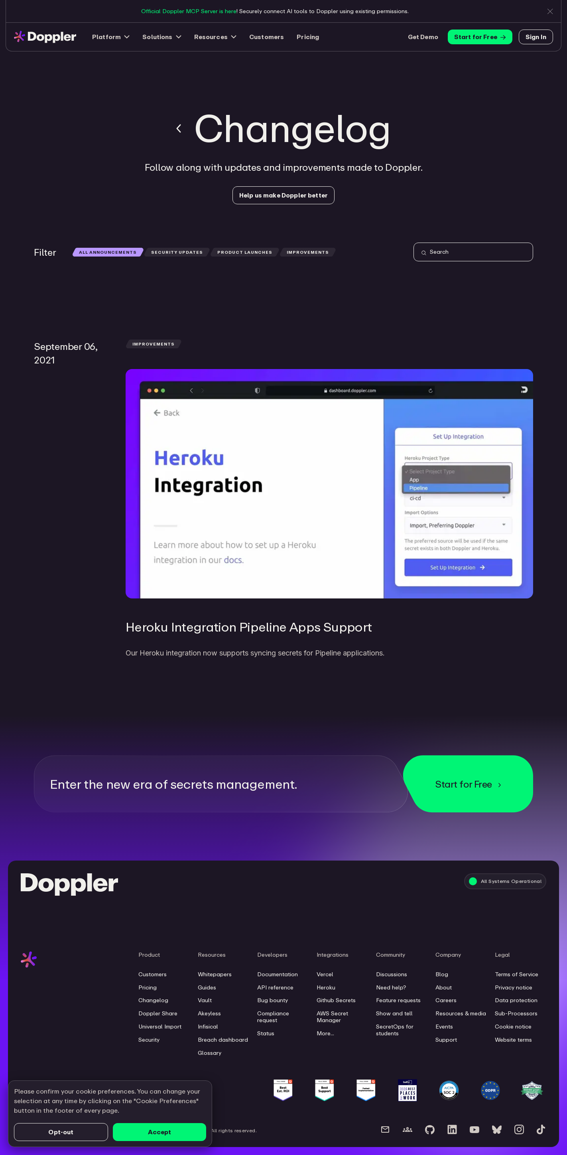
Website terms (513, 1040)
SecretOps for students (394, 1030)
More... (325, 1033)
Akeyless (209, 1013)
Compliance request (273, 1016)
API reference (275, 987)
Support (446, 1040)
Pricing (308, 36)
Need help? (391, 987)
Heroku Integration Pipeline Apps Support (249, 626)
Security (148, 1040)
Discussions (391, 974)
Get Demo (423, 36)
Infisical (208, 1026)
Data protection (516, 1000)
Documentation (277, 974)
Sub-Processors (516, 1013)
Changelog (153, 1000)
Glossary (209, 1053)
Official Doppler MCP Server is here (188, 11)
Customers (266, 36)
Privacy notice (513, 987)
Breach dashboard (223, 1040)
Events (444, 1026)
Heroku (326, 987)
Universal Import (159, 1026)
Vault (205, 1000)
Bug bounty (272, 1000)
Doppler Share (157, 1013)
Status (265, 1033)
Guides (207, 987)
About (443, 987)
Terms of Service (516, 974)
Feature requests (398, 1000)
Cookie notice (513, 1026)
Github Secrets (336, 1000)
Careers (446, 1000)
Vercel (325, 974)
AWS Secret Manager (332, 1016)
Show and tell (394, 1013)
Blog (441, 974)
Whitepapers (215, 974)
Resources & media (460, 1013)
